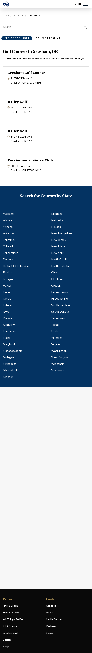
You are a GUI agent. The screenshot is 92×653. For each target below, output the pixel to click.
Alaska (7, 220)
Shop (6, 647)
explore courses (16, 38)
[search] (85, 27)
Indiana (7, 305)
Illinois (7, 299)
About (50, 612)
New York (57, 253)
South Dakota (60, 312)
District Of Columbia (16, 266)
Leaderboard (10, 633)
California (9, 240)
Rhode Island (59, 299)
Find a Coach (10, 606)
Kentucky (9, 325)
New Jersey (58, 240)
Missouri (8, 377)
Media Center (54, 619)
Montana (56, 214)
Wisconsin (57, 364)
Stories (7, 640)
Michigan (8, 357)
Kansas (7, 318)
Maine (7, 338)
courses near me (48, 38)
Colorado (8, 246)
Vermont (56, 338)
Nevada (56, 227)
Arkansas (9, 233)
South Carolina (60, 305)
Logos (49, 633)
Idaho (6, 292)
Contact (51, 606)
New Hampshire (61, 233)
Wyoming (57, 370)
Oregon (18, 15)
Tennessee (58, 318)
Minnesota (9, 364)
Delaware (9, 260)
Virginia (55, 344)
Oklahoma (57, 279)
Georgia (8, 279)
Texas (55, 325)
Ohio (54, 273)
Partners (51, 626)
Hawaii (7, 286)
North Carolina (60, 260)
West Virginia (59, 357)
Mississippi (10, 370)
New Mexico (59, 246)
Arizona (8, 227)
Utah (54, 331)
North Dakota (60, 266)
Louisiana (9, 331)
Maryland (9, 344)
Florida (7, 273)
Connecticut (10, 253)
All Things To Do (13, 619)
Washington (59, 351)
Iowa (6, 312)
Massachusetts (13, 351)
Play (6, 15)
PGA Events (10, 626)
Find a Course (11, 612)
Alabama (8, 214)
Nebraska (57, 220)
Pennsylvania (59, 292)
